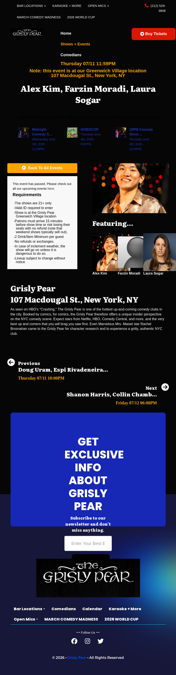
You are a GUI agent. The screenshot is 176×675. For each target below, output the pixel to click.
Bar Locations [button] (31, 6)
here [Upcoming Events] (51, 188)
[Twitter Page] (101, 642)
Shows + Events (75, 44)
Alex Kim (99, 273)
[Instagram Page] (87, 642)
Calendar (92, 608)
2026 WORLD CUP (81, 17)
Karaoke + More (66, 6)
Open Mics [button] (98, 6)
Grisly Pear (76, 658)
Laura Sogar (153, 273)
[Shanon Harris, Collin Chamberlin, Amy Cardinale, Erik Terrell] (118, 401)
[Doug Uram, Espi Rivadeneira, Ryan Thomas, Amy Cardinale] (57, 377)
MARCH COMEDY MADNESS (39, 17)
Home (66, 33)
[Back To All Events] (42, 168)
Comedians (71, 55)
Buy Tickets (153, 34)
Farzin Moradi (129, 273)
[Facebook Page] (74, 642)
